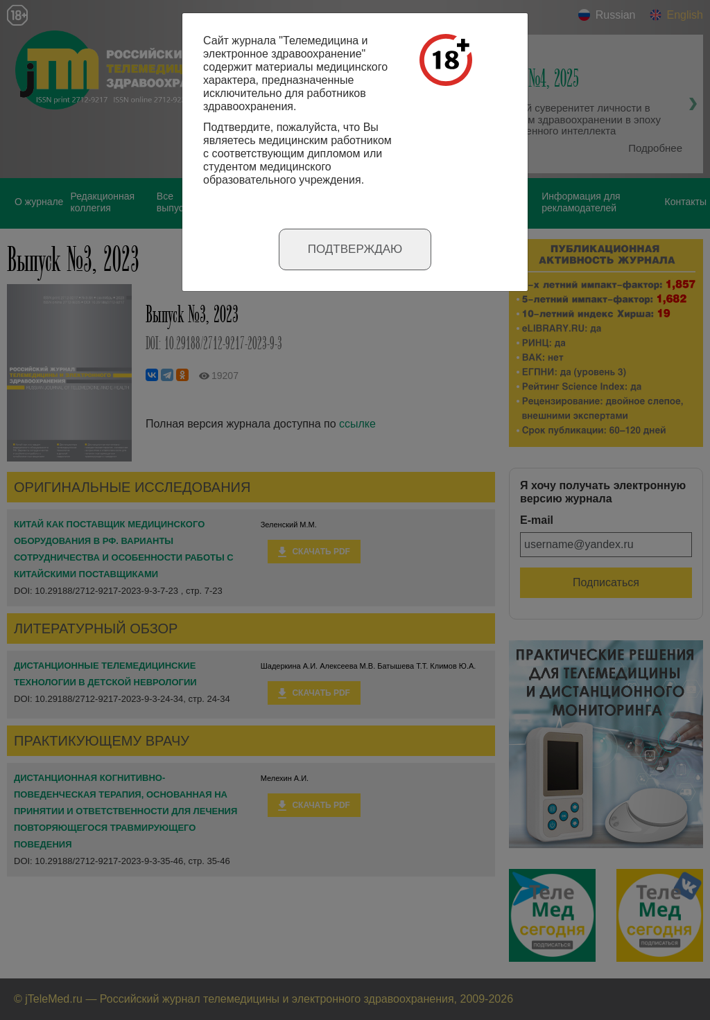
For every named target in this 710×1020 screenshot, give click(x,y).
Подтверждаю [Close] (355, 249)
